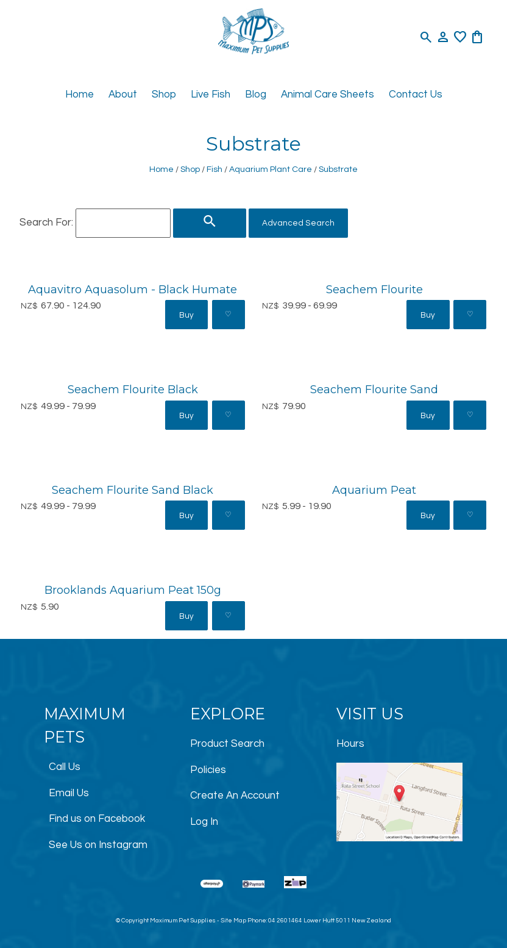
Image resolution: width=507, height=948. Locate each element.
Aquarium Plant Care (270, 169)
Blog (255, 94)
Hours (350, 743)
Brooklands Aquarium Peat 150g (132, 590)
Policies (208, 769)
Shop (164, 94)
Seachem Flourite (374, 289)
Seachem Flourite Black (133, 389)
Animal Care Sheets (327, 94)
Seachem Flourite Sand (374, 389)
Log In (204, 821)
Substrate (338, 169)
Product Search (227, 743)
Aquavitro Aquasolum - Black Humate (132, 289)
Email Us (69, 793)
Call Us (64, 766)
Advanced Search (298, 223)
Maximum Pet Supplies (183, 921)
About (122, 94)
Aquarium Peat (374, 490)
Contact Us (415, 94)
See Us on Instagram (98, 844)
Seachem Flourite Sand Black (132, 490)
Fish (214, 169)
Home (79, 94)
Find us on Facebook (97, 818)
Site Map (233, 921)
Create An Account (235, 795)
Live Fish (210, 94)
